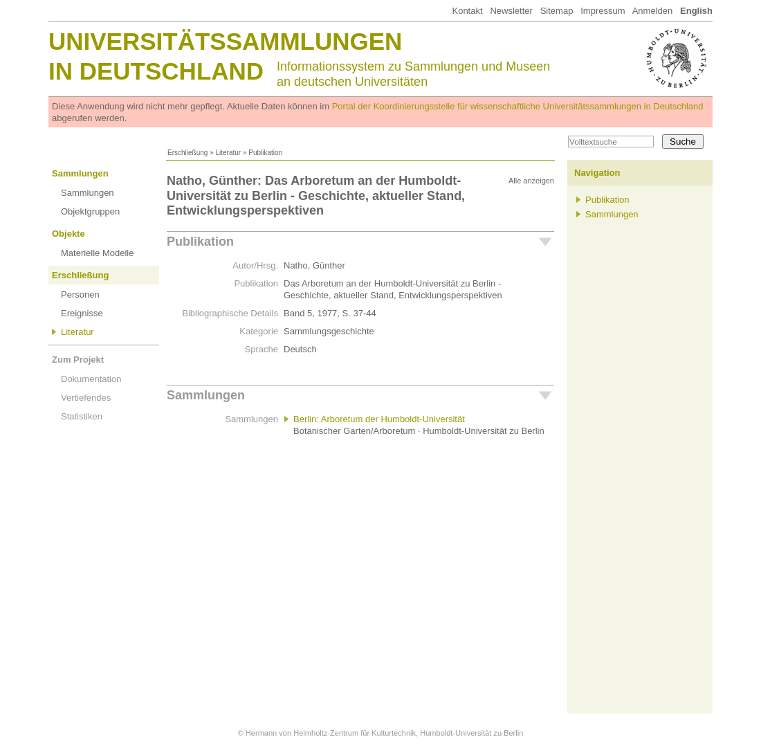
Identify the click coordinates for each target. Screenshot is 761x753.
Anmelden (652, 11)
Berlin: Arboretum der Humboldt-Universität (379, 419)
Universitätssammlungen (225, 41)
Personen (80, 294)
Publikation (200, 241)
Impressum (602, 11)
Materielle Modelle (97, 253)
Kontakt (467, 11)
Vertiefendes (86, 397)
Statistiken (81, 416)
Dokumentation (91, 379)
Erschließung (187, 152)
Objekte (68, 233)
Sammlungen (80, 173)
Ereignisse (82, 313)
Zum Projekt (78, 359)
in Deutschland (156, 70)
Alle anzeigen (531, 180)
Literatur (228, 152)
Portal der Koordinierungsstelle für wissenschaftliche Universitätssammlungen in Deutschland (518, 106)
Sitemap (557, 11)
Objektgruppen (90, 211)
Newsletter (511, 11)
